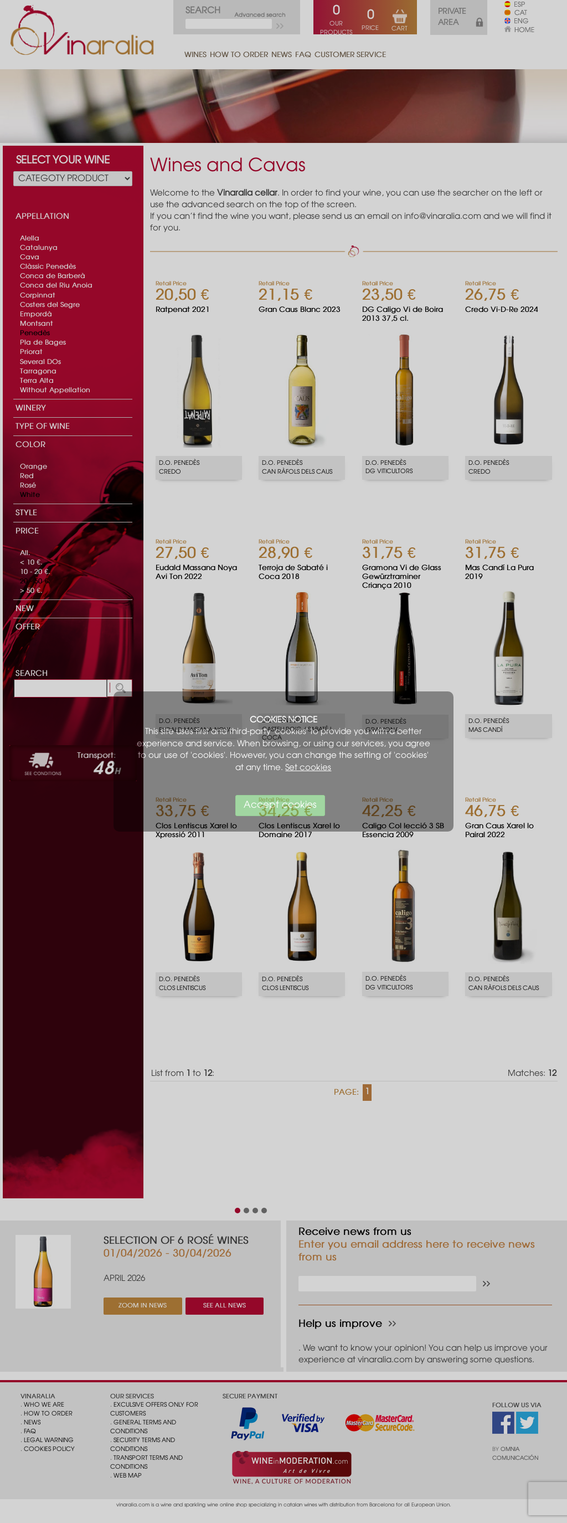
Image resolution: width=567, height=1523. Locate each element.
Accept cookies (280, 805)
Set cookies (308, 768)
